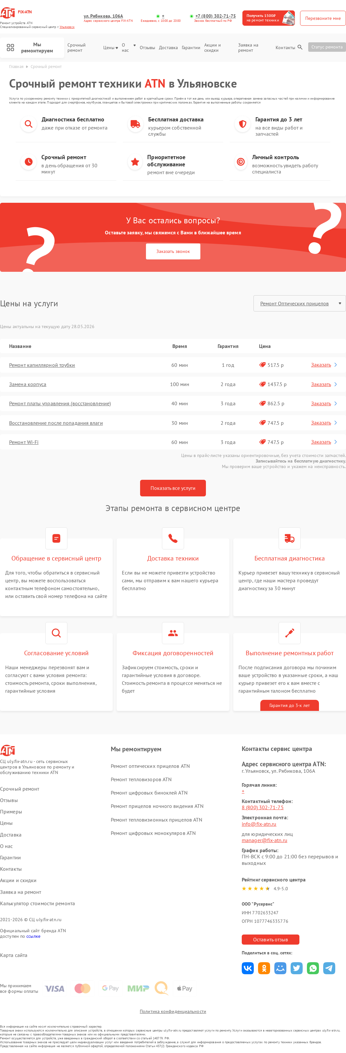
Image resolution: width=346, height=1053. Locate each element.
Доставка (168, 47)
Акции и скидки (212, 47)
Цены (110, 47)
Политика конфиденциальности (173, 1011)
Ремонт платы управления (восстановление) (60, 403)
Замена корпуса (27, 384)
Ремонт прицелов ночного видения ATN (157, 806)
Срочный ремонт (76, 47)
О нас (129, 47)
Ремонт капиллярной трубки (42, 365)
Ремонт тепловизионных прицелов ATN (156, 819)
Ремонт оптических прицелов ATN (150, 766)
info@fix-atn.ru (259, 824)
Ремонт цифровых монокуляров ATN (153, 833)
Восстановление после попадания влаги (56, 423)
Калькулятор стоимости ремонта (37, 903)
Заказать (324, 364)
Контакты (285, 47)
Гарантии (191, 47)
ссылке (33, 936)
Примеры (11, 812)
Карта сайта (13, 955)
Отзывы (147, 47)
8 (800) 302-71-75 (263, 807)
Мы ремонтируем (30, 47)
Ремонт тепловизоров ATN (141, 779)
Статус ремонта (327, 47)
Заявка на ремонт (248, 47)
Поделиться (248, 968)
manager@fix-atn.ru (264, 840)
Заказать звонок (173, 251)
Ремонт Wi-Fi (23, 442)
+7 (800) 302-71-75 (215, 16)
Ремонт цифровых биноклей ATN (149, 792)
